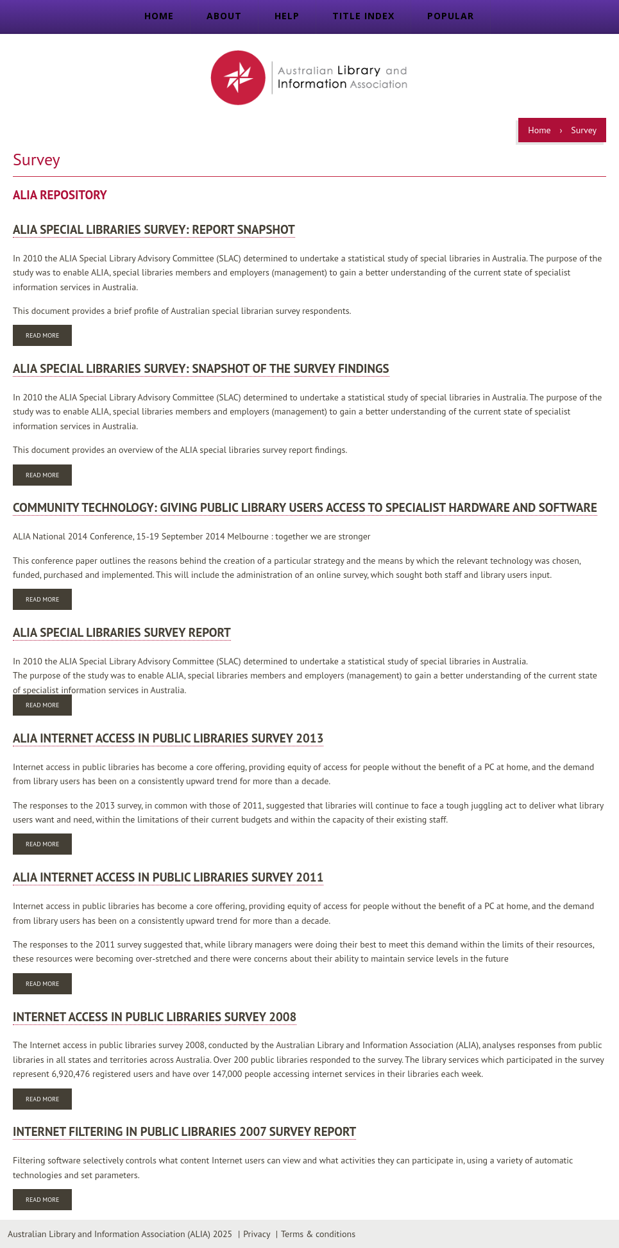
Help (287, 16)
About (224, 16)
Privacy (256, 1234)
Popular (450, 16)
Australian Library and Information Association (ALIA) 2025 (120, 1234)
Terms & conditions (318, 1234)
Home (159, 16)
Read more (49, 336)
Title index (363, 16)
